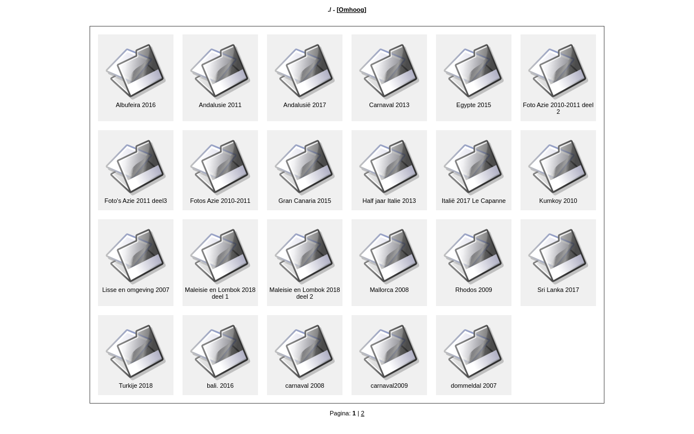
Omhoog (351, 9)
